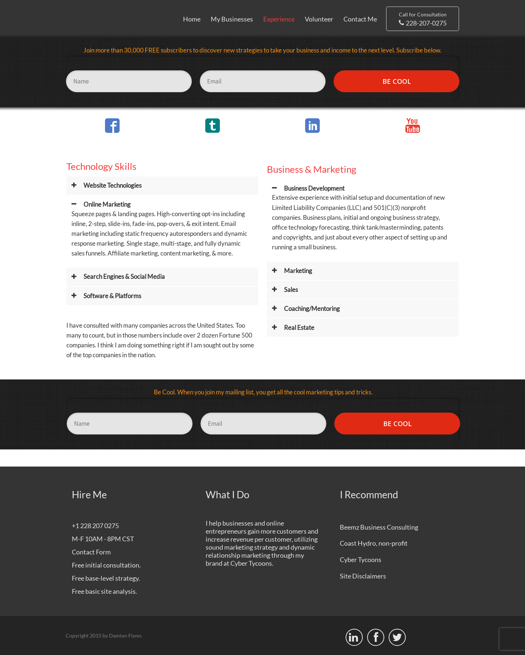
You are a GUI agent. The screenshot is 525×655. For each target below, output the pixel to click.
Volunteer (319, 19)
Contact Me (360, 19)
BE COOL (396, 81)
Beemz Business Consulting (379, 527)
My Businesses (232, 19)
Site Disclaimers (363, 576)
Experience (279, 19)
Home (192, 19)
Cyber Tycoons (251, 563)
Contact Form (91, 552)
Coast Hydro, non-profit (374, 543)
